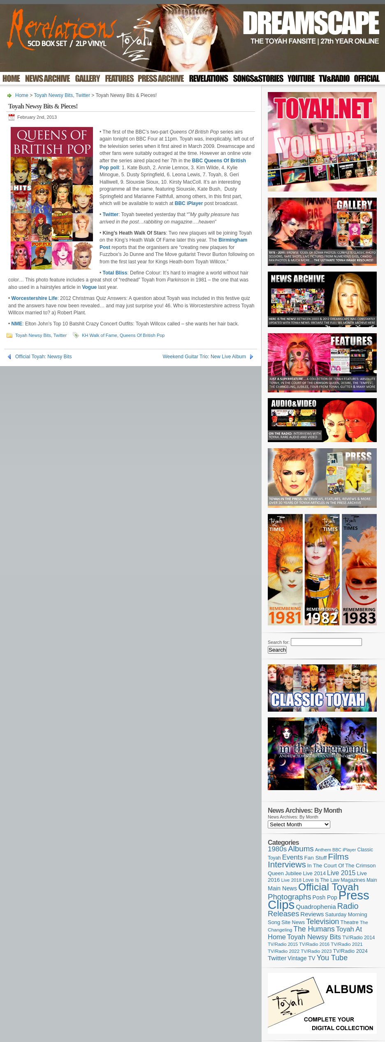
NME (17, 324)
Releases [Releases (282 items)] (283, 913)
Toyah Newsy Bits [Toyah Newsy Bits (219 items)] (314, 937)
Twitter (83, 95)
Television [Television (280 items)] (322, 921)
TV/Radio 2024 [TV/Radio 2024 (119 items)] (350, 951)
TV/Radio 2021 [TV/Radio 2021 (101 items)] (346, 944)
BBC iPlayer (189, 203)
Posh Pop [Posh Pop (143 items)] (325, 897)
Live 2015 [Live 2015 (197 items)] (341, 872)
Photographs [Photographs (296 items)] (289, 896)
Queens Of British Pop (142, 335)
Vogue (89, 287)
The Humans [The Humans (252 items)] (313, 929)
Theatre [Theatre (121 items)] (350, 922)
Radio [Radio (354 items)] (348, 906)
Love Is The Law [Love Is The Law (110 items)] (321, 880)
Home (21, 95)
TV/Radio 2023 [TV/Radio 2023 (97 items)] (316, 951)
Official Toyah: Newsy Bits (43, 357)
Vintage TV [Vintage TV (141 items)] (301, 958)
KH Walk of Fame (99, 335)
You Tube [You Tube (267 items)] (332, 958)
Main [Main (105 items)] (371, 880)
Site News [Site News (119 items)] (293, 922)
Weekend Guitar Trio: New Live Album (204, 357)
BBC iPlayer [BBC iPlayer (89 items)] (344, 849)
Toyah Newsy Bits (53, 95)
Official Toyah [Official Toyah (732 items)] (328, 886)
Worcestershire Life (35, 298)
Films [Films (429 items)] (338, 856)
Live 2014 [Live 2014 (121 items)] (314, 873)
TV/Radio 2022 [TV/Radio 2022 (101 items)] (283, 951)
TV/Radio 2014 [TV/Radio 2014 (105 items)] (358, 938)
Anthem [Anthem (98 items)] (323, 849)
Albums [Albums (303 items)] (301, 848)
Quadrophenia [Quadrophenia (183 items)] (316, 906)
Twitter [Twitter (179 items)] (277, 957)
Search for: (279, 642)
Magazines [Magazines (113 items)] (353, 880)
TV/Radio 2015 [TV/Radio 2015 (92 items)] (283, 944)
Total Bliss (115, 273)
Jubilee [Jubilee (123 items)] (293, 873)
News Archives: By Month (293, 816)
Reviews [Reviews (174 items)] (312, 914)
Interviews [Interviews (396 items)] (287, 864)
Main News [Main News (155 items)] (282, 888)
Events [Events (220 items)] (292, 857)
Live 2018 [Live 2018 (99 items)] (291, 880)
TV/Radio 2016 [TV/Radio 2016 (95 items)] (314, 944)
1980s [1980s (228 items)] (277, 849)
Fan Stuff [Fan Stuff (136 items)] (315, 858)
